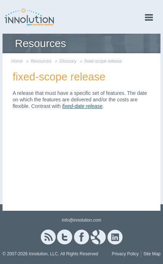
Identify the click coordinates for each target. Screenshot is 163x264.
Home (17, 61)
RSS (48, 237)
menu (149, 17)
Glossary (67, 61)
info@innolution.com (81, 220)
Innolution (30, 17)
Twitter (64, 237)
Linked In (115, 237)
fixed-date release (82, 106)
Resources (41, 61)
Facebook (81, 237)
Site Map (151, 253)
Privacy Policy (125, 253)
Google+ (98, 237)
